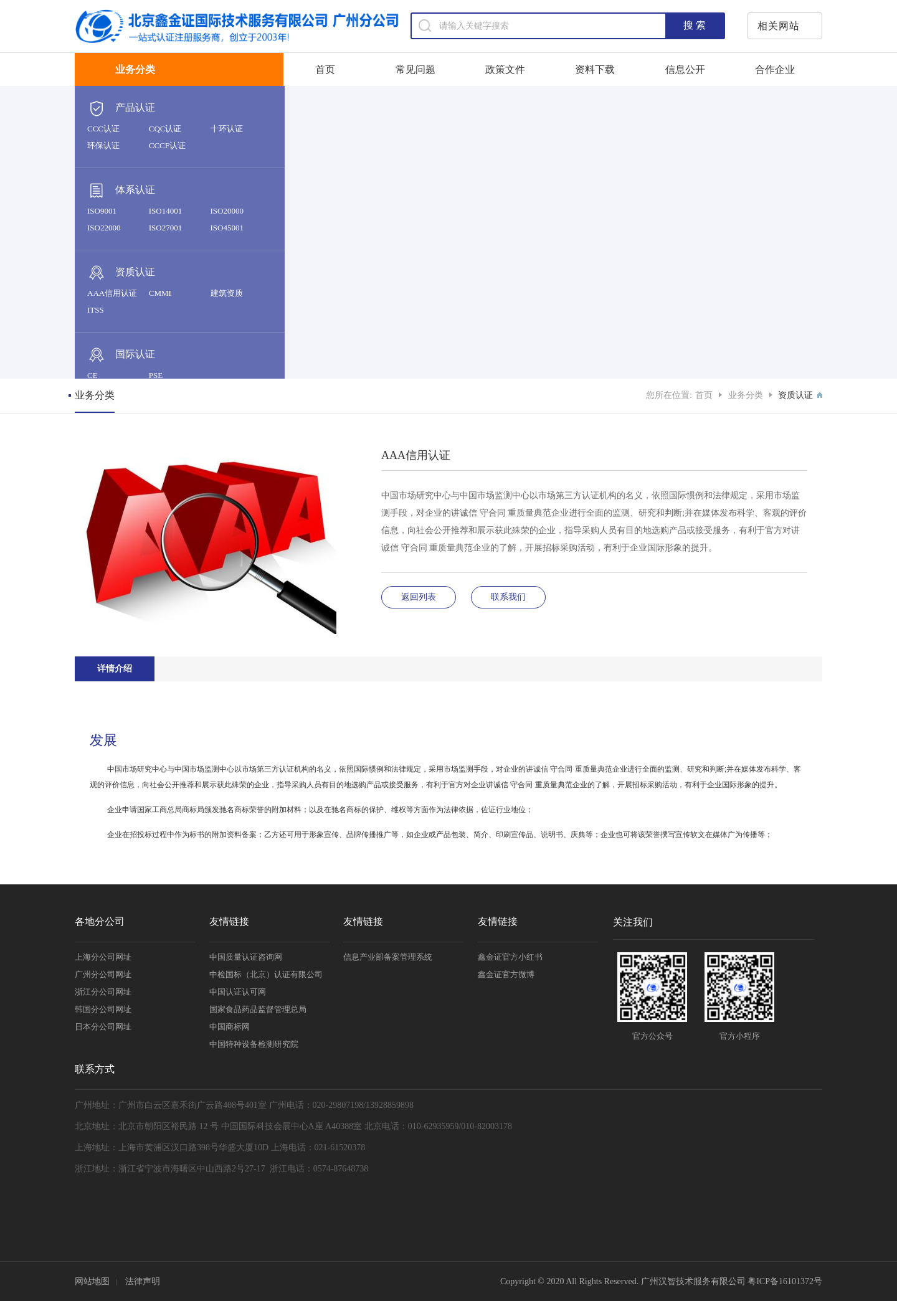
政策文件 (505, 69)
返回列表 (418, 597)
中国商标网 (229, 1026)
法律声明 (142, 1281)
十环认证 (227, 128)
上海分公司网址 (103, 957)
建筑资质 (227, 293)
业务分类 (745, 395)
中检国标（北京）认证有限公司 (266, 974)
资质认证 (121, 272)
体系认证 (121, 190)
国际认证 (121, 355)
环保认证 (103, 145)
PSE (156, 375)
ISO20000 (227, 210)
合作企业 (775, 69)
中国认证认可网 (237, 991)
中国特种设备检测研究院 (253, 1044)
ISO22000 (103, 227)
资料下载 (595, 69)
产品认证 (121, 108)
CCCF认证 (167, 145)
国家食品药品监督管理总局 (257, 1009)
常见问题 (415, 69)
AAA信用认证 (112, 293)
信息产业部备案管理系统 (387, 957)
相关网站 (778, 26)
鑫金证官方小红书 (510, 957)
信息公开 (685, 69)
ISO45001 (227, 227)
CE (92, 375)
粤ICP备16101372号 (785, 1281)
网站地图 (92, 1281)
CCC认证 (103, 128)
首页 (325, 69)
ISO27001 (165, 227)
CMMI (160, 293)
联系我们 (508, 597)
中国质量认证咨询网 (245, 957)
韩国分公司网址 (103, 1009)
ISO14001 (165, 210)
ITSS (95, 310)
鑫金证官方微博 (506, 974)
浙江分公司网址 (103, 991)
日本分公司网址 (103, 1026)
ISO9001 (101, 210)
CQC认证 (165, 128)
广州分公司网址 (103, 974)
